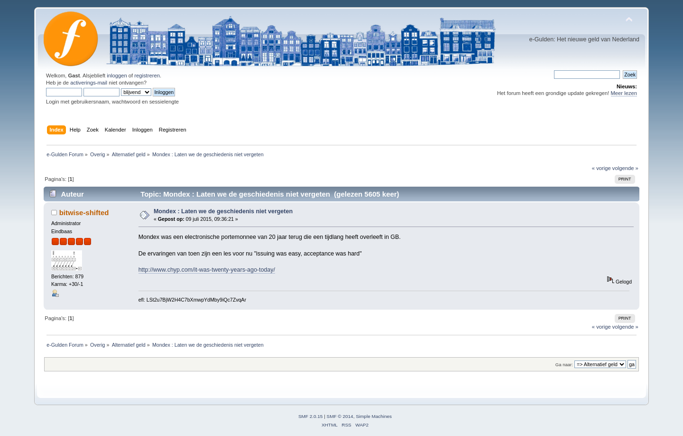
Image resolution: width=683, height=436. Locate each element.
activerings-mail (88, 82)
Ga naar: (564, 364)
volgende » (625, 168)
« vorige (601, 168)
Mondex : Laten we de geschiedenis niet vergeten (223, 211)
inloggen (117, 75)
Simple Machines (374, 416)
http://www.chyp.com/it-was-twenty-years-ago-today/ (206, 269)
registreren (147, 75)
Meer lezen (624, 93)
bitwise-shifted (84, 213)
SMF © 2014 (340, 416)
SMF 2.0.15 (310, 416)
